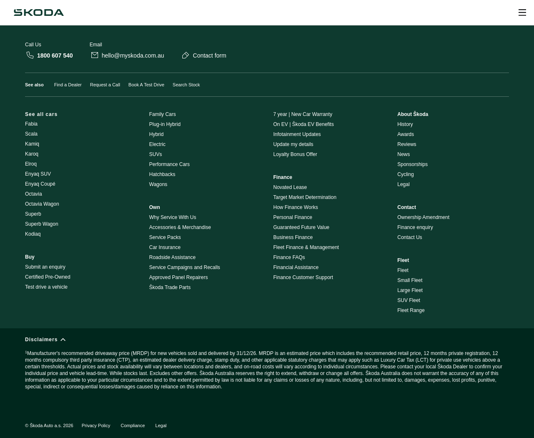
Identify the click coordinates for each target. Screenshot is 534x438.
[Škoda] (38, 12)
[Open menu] (522, 13)
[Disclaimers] (267, 367)
